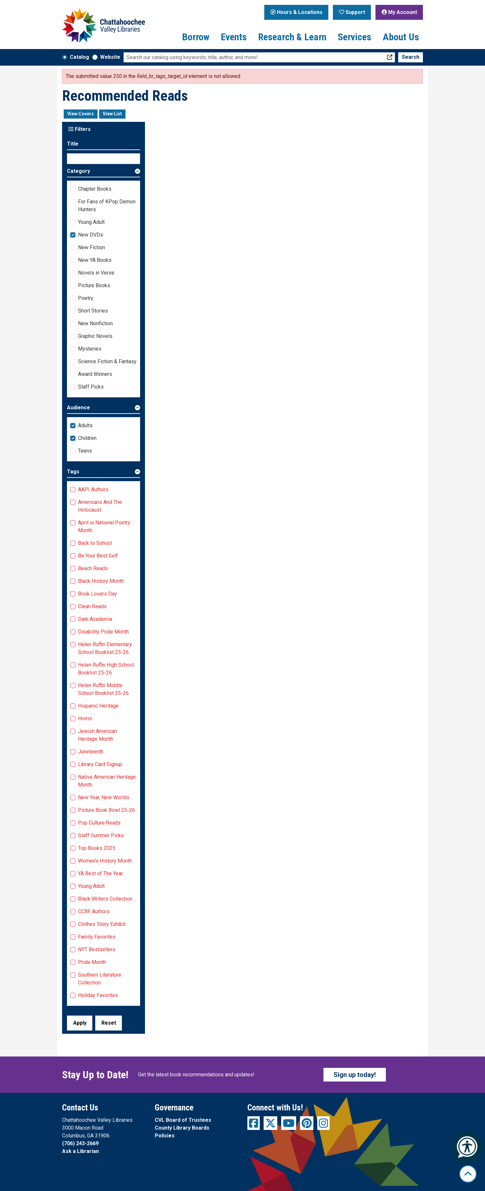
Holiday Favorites (98, 995)
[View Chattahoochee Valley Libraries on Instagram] (323, 1123)
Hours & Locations (296, 12)
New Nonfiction (95, 323)
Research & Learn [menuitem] (292, 37)
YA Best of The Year (100, 873)
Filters (79, 129)
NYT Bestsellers (96, 949)
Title (72, 144)
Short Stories (93, 311)
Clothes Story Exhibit (101, 924)
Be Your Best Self (98, 556)
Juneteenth (90, 752)
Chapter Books (94, 189)
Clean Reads (92, 606)
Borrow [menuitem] (195, 37)
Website (110, 57)
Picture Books (94, 285)
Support (352, 12)
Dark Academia (95, 619)
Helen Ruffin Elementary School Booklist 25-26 (105, 648)
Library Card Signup (100, 764)
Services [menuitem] (354, 37)
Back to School (95, 543)
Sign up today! (355, 1075)
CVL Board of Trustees (183, 1120)
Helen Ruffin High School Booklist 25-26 (106, 669)
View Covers (80, 113)
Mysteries (89, 349)
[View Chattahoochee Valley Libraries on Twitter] (270, 1123)
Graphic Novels (95, 336)
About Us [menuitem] (401, 37)
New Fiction (91, 247)
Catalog (79, 57)
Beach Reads (93, 568)
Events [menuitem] (234, 37)
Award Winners (95, 374)
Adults (85, 425)
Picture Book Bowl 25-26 (106, 810)
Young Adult (91, 222)
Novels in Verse (96, 273)
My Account (399, 12)
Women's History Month (105, 861)
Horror (85, 718)
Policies (165, 1136)
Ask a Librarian (80, 1151)
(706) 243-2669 (80, 1143)
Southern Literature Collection (99, 979)
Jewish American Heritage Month (97, 735)
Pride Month (92, 962)
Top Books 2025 (96, 848)
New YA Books (94, 260)
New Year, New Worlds (103, 797)
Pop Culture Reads (99, 823)
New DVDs (90, 235)
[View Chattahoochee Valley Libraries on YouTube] (288, 1123)
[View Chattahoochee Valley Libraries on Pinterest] (306, 1123)
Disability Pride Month (103, 632)
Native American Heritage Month (107, 781)
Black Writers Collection (105, 899)
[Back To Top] (468, 1174)
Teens (85, 451)
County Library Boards (182, 1128)
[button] (103, 172)
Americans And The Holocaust (100, 506)
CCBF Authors (94, 911)
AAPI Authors (93, 489)
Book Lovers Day (97, 594)
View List (112, 113)
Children (87, 438)
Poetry (85, 298)
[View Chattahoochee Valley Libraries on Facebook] (253, 1123)
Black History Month (101, 581)
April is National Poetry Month (104, 526)
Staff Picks (91, 387)
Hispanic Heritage (98, 706)
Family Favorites (97, 937)
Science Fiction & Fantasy (107, 361)
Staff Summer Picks (101, 835)
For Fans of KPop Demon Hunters (107, 205)
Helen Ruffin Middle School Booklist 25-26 (103, 689)
